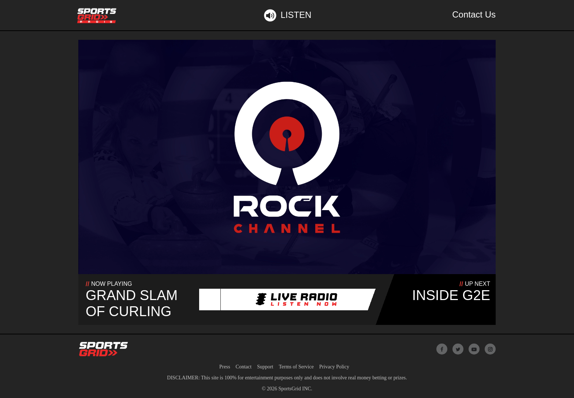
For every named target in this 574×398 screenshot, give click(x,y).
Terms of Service (296, 366)
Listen (286, 15)
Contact (244, 366)
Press (224, 366)
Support (265, 366)
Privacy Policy (334, 366)
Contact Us (474, 14)
